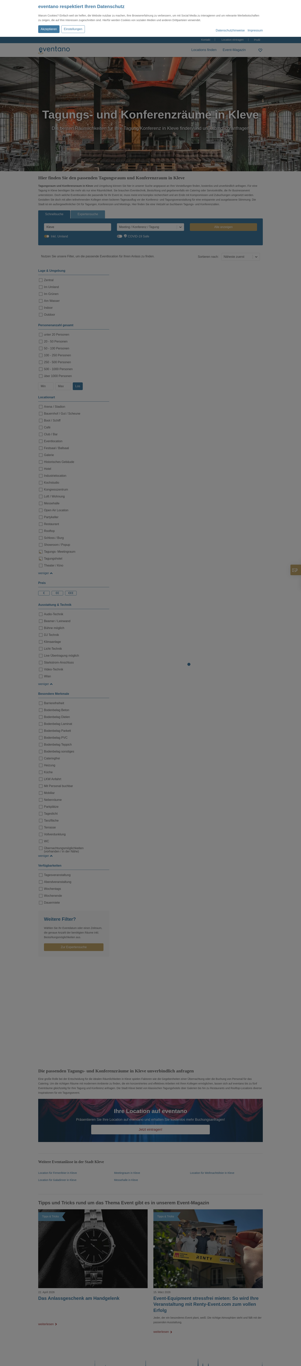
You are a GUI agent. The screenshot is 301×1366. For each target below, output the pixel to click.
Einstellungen (73, 29)
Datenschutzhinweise (230, 30)
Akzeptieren (49, 29)
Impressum (255, 30)
